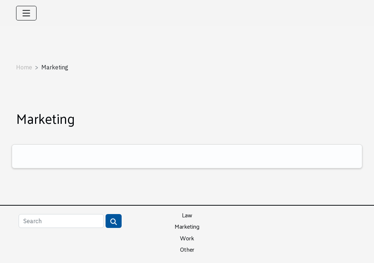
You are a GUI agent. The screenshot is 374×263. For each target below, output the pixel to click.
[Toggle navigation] (26, 13)
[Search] (61, 221)
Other (187, 249)
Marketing (187, 226)
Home (24, 67)
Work (187, 238)
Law (187, 215)
